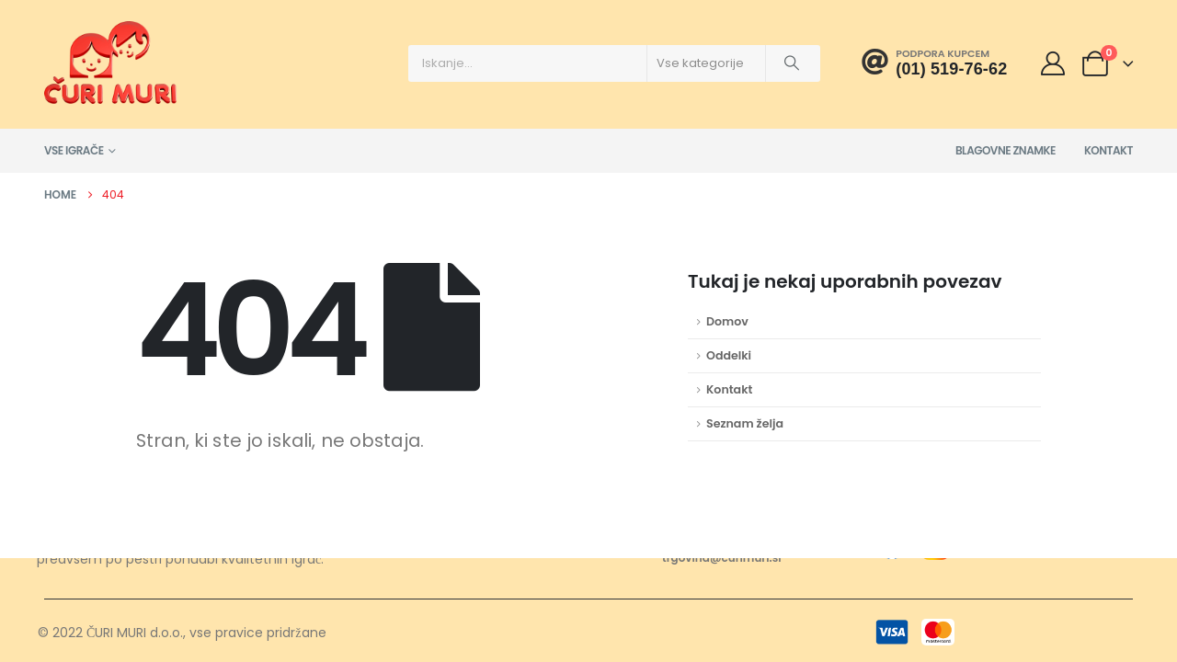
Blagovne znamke (1005, 150)
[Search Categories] (706, 63)
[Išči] (791, 63)
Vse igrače (74, 150)
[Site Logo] (110, 62)
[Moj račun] (1052, 63)
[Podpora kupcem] (934, 62)
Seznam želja (744, 423)
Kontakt (1108, 150)
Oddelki (728, 355)
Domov (727, 321)
